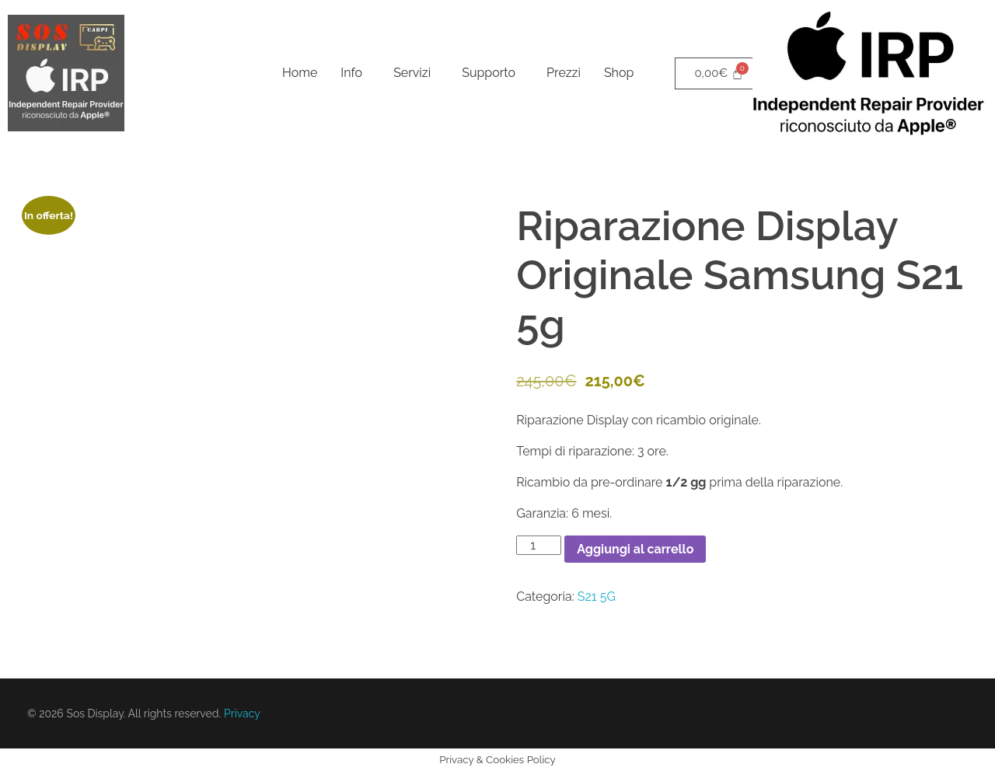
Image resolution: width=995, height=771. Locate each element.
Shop (619, 72)
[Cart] (718, 73)
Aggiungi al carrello (635, 549)
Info (351, 72)
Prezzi (563, 72)
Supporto (488, 72)
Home (299, 72)
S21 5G (597, 596)
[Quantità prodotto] (538, 545)
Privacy (242, 713)
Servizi (412, 72)
